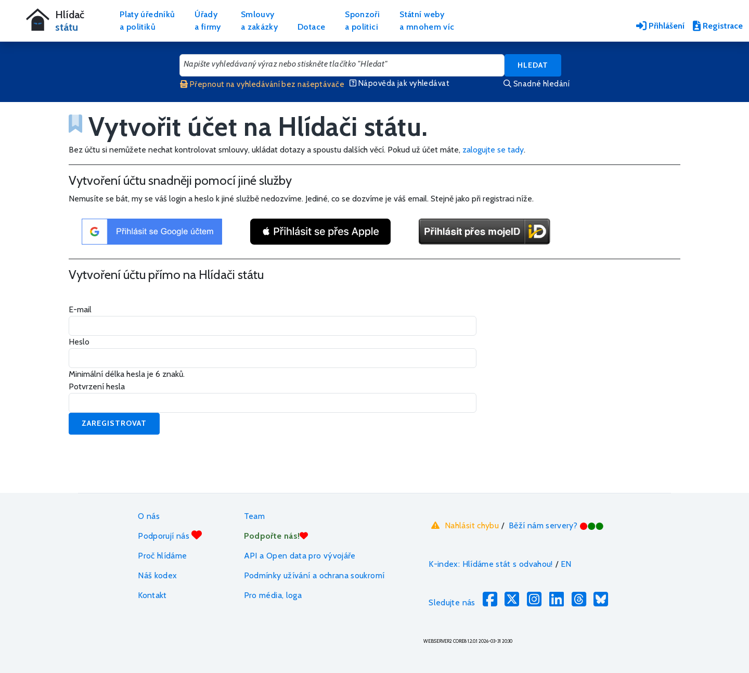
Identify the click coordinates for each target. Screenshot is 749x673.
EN (566, 564)
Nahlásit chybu (464, 525)
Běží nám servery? (556, 525)
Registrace (718, 26)
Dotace (311, 27)
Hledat (533, 65)
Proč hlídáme (162, 556)
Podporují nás (170, 535)
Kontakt (152, 595)
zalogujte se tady (493, 150)
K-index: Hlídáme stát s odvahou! (491, 564)
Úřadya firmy (208, 20)
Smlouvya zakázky (259, 20)
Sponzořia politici (362, 20)
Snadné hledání (536, 83)
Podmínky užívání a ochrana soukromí (314, 575)
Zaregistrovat (114, 423)
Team (254, 516)
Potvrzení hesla (97, 386)
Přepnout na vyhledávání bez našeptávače (262, 84)
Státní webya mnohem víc (426, 20)
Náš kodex (157, 575)
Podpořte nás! (276, 536)
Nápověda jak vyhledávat (399, 83)
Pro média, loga (273, 595)
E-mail (80, 309)
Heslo (79, 342)
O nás (149, 516)
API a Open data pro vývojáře (300, 556)
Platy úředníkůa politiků (147, 20)
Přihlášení (660, 26)
